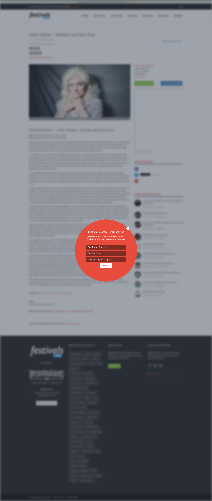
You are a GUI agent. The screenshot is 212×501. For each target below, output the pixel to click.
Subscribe (106, 265)
